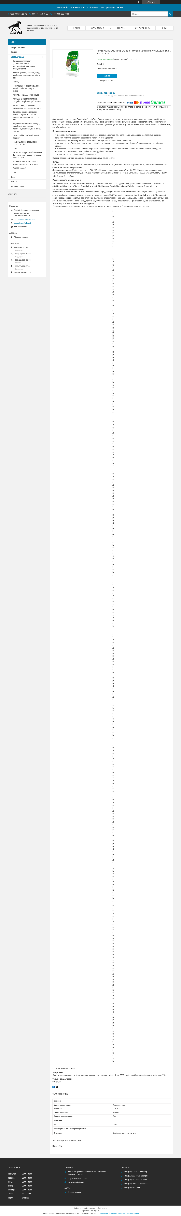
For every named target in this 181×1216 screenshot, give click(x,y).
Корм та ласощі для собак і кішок (26, 95)
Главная (76, 28)
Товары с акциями (18, 47)
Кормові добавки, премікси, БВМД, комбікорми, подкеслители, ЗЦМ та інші (26, 75)
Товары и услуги (97, 28)
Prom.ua (104, 1208)
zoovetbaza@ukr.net (22, 223)
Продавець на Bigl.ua (90, 1211)
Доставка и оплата (142, 28)
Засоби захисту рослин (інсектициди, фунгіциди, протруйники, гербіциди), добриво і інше (27, 155)
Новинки (14, 52)
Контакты (121, 28)
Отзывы (14, 182)
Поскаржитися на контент (107, 1213)
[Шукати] (170, 14)
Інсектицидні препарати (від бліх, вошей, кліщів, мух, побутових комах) (26, 88)
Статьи (13, 172)
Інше (15, 148)
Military (16, 82)
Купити (107, 76)
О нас (164, 28)
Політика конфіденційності (128, 1213)
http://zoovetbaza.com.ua (24, 219)
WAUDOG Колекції (19, 168)
